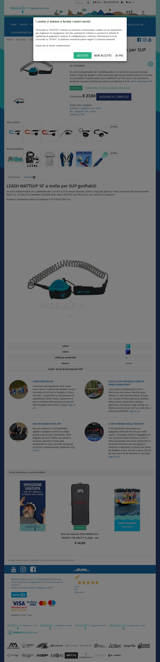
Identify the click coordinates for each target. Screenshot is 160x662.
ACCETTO (82, 55)
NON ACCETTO (102, 55)
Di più (119, 55)
